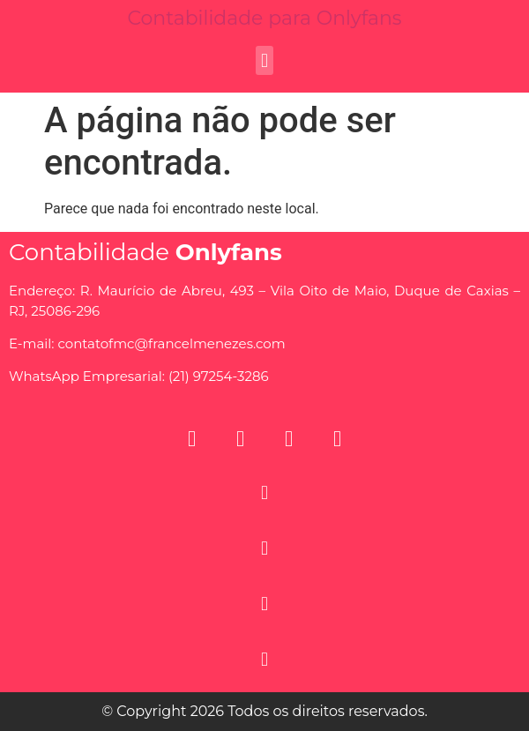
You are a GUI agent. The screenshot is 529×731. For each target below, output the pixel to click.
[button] (264, 60)
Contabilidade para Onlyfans (264, 18)
